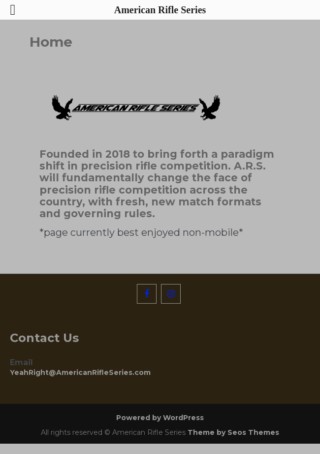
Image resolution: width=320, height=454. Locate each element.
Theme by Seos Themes (233, 432)
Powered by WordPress (160, 417)
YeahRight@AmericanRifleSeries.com (80, 372)
